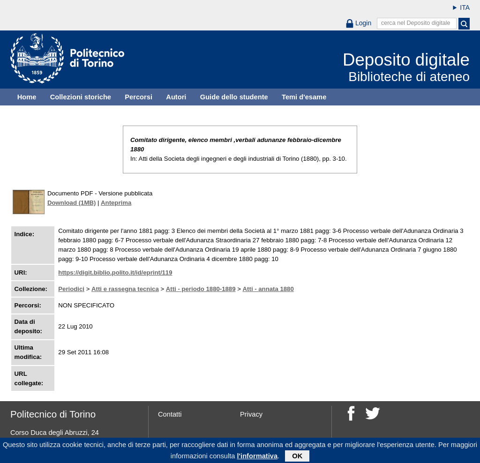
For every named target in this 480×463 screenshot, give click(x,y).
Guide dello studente (234, 97)
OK (297, 457)
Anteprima (116, 202)
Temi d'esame (304, 97)
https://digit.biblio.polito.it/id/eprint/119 (115, 272)
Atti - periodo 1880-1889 (201, 288)
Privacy (251, 414)
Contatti (170, 414)
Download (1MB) (71, 202)
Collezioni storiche (80, 97)
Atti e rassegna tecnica (125, 288)
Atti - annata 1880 (268, 288)
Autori (176, 97)
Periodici (71, 288)
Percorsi (138, 97)
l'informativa (257, 457)
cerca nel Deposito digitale (415, 23)
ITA (465, 7)
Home (27, 97)
